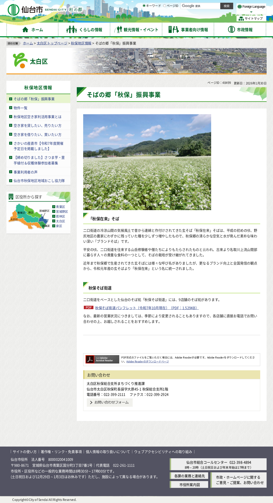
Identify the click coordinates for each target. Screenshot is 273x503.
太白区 (60, 221)
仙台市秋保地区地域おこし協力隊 (39, 180)
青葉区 (60, 207)
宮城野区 (62, 211)
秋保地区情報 (81, 42)
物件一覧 (20, 107)
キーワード (152, 19)
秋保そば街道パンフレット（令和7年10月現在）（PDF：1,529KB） (147, 307)
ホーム (28, 42)
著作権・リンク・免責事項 (61, 451)
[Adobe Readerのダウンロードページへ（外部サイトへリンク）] (102, 357)
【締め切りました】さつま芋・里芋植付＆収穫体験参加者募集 (39, 160)
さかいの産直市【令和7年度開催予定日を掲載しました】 (38, 145)
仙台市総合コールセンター (206, 461)
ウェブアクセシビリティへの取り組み (163, 451)
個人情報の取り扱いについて (108, 451)
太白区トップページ (52, 42)
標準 (213, 5)
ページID (171, 19)
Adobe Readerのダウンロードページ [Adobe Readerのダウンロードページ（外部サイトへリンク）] (147, 361)
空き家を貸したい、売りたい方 (37, 125)
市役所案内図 (189, 484)
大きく (205, 12)
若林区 (60, 216)
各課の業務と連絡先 (189, 475)
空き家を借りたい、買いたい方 (37, 134)
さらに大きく (222, 12)
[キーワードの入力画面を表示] (144, 18)
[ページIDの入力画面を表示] (164, 18)
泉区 (59, 226)
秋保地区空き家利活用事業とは (37, 116)
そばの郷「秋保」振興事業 (34, 98)
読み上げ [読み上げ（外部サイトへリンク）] (175, 5)
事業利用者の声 (26, 171)
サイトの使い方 (25, 451)
